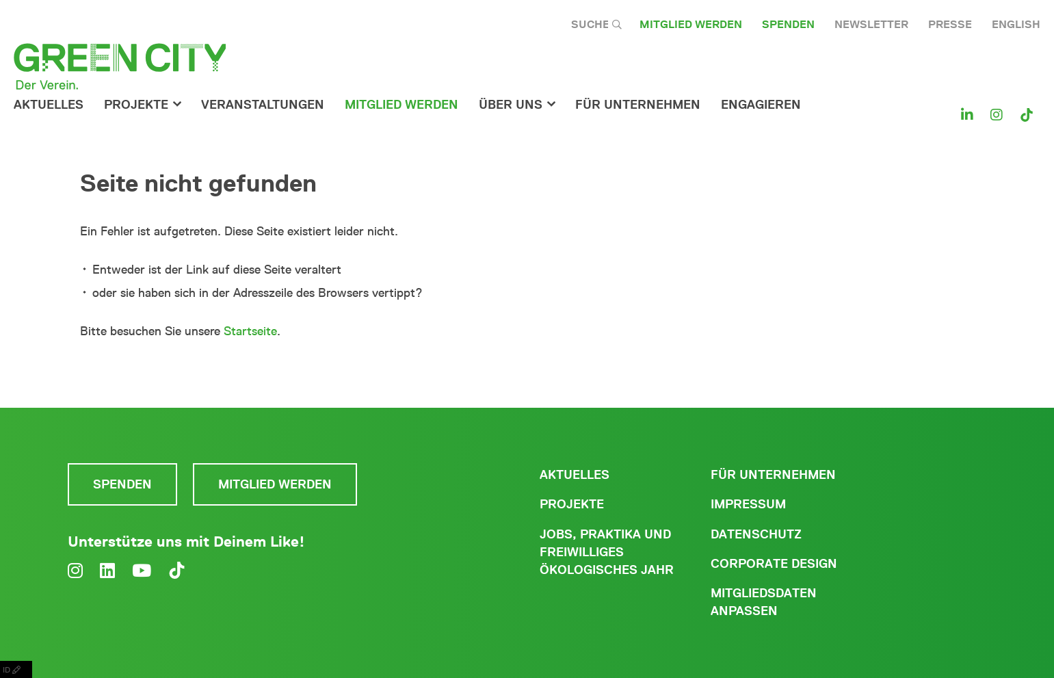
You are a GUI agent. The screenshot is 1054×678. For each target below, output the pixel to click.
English (1016, 24)
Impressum (748, 504)
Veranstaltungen (262, 104)
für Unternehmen (637, 104)
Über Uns (510, 104)
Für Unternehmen (773, 474)
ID (16, 669)
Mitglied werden (691, 24)
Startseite (250, 331)
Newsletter (871, 24)
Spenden (788, 24)
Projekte (136, 104)
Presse (950, 24)
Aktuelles (48, 104)
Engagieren (761, 104)
